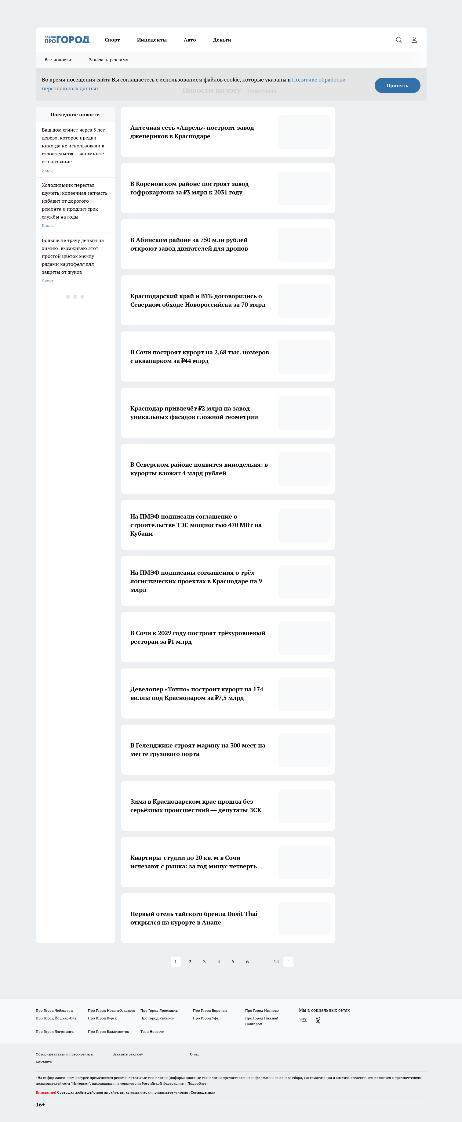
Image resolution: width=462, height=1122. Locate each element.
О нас (194, 1054)
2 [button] (190, 961)
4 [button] (218, 961)
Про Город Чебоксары (54, 1010)
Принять (397, 85)
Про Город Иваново (262, 1010)
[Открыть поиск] (399, 40)
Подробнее (196, 1083)
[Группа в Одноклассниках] (318, 1020)
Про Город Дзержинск (55, 1031)
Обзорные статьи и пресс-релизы (64, 1054)
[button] (288, 962)
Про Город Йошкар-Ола (56, 1018)
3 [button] (204, 961)
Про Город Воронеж (210, 1010)
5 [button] (233, 961)
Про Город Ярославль (159, 1010)
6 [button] (247, 961)
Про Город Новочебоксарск (111, 1010)
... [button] (262, 961)
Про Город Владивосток (108, 1031)
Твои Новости (152, 1031)
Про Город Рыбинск (157, 1018)
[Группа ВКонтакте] (303, 1020)
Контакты (44, 1061)
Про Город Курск (102, 1018)
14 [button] (276, 961)
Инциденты (152, 40)
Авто (190, 40)
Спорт (112, 40)
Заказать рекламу (109, 60)
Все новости (58, 60)
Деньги (222, 40)
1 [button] (175, 961)
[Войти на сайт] (414, 40)
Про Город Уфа (206, 1018)
